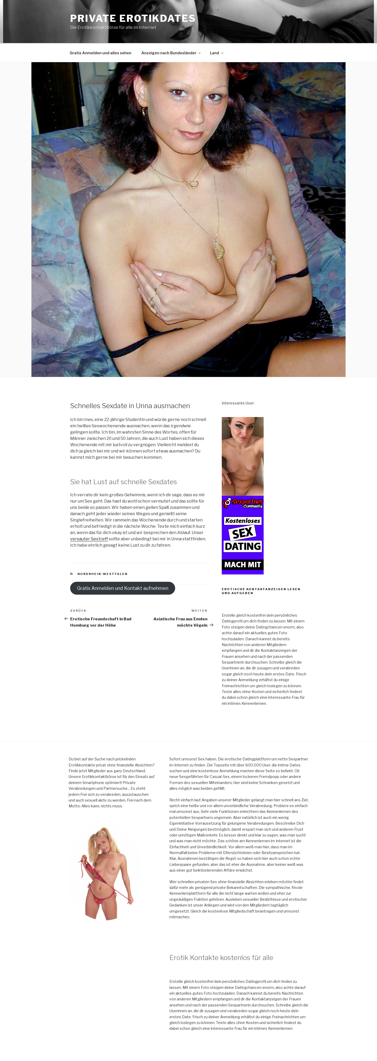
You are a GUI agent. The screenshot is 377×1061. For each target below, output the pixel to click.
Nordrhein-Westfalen (102, 574)
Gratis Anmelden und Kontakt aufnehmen (122, 588)
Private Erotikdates (133, 18)
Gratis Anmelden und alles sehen (100, 53)
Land (217, 53)
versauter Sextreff (89, 538)
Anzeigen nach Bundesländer (171, 53)
